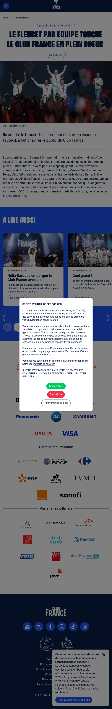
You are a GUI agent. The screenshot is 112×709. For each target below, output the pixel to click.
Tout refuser (56, 394)
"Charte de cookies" (44, 364)
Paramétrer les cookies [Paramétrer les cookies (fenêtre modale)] (56, 402)
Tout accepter (56, 386)
